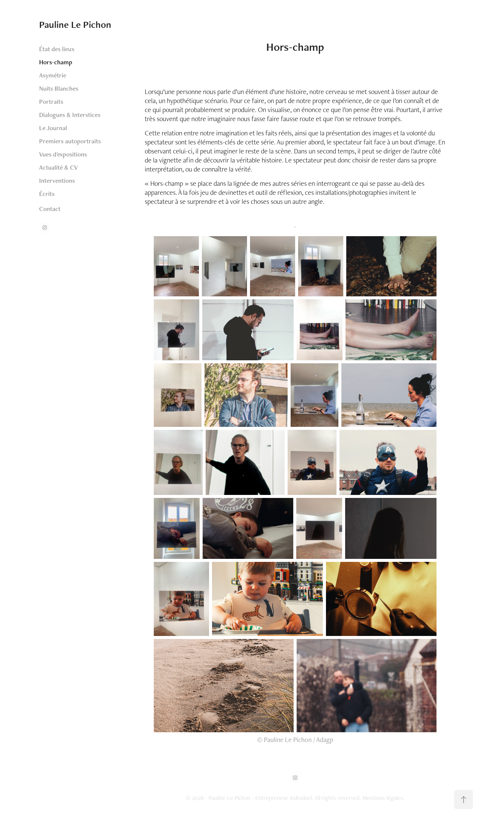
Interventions (57, 180)
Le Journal (53, 128)
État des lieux (56, 49)
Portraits (51, 101)
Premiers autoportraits (70, 141)
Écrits (47, 194)
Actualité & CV (58, 167)
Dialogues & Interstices (69, 115)
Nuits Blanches (58, 88)
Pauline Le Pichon (75, 24)
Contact (50, 209)
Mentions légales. (383, 798)
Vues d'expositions (63, 154)
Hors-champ (55, 62)
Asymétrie (52, 75)
